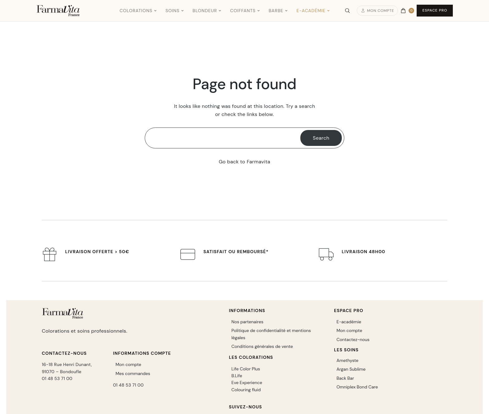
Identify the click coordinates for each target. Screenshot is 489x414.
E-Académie (313, 10)
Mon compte (377, 10)
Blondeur (207, 10)
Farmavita (258, 161)
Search (321, 138)
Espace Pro (434, 10)
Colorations (138, 10)
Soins (175, 10)
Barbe (278, 10)
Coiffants (245, 10)
